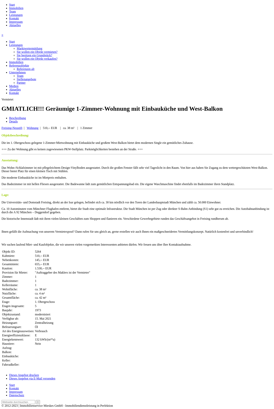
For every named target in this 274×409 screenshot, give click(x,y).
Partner (21, 82)
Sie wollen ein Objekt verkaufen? (37, 58)
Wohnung (32, 128)
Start (12, 4)
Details (13, 121)
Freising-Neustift (12, 128)
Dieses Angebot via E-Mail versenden (32, 378)
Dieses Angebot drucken (24, 375)
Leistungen (16, 15)
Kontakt (14, 18)
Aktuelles (15, 25)
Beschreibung (17, 118)
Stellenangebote (26, 79)
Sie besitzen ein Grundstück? (34, 55)
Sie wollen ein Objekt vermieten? (37, 51)
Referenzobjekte (19, 65)
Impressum (16, 21)
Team (12, 11)
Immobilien (16, 8)
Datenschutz (16, 395)
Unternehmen (17, 72)
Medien (13, 86)
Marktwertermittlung (29, 48)
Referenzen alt (25, 69)
